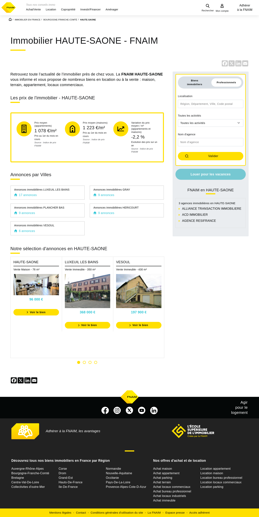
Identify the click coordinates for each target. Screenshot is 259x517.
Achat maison (162, 468)
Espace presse (175, 512)
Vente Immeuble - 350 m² (80, 269)
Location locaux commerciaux (221, 482)
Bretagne (17, 477)
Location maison (211, 473)
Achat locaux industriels (169, 496)
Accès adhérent (199, 512)
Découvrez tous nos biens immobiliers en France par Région (60, 460)
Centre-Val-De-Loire (25, 482)
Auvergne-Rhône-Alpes (27, 468)
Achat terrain (162, 482)
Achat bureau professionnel (172, 491)
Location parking (211, 486)
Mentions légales (60, 512)
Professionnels (226, 82)
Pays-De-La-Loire (118, 482)
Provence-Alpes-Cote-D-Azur (126, 486)
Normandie (113, 468)
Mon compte (222, 11)
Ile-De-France (68, 486)
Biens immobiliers (194, 82)
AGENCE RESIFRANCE (199, 220)
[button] (33, 9)
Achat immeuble (164, 500)
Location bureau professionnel (221, 477)
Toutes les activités (189, 115)
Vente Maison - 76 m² (26, 269)
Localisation (185, 96)
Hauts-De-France (70, 482)
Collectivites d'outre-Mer (28, 486)
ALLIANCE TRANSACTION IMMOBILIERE (211, 208)
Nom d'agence (186, 134)
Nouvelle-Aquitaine (119, 473)
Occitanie (112, 477)
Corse (63, 468)
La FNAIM (154, 512)
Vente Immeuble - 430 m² (131, 269)
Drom (62, 473)
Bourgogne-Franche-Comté (30, 473)
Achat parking (162, 477)
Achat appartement (166, 473)
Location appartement (215, 468)
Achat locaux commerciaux (171, 486)
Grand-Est (66, 477)
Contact (81, 512)
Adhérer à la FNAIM (244, 7)
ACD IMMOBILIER (195, 214)
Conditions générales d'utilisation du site (117, 512)
